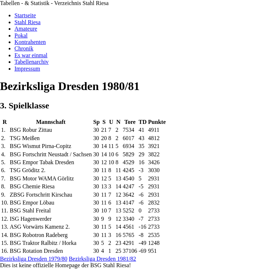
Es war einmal (31, 55)
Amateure (25, 29)
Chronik (23, 48)
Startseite (25, 15)
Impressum (27, 69)
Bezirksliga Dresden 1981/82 (102, 259)
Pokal (20, 35)
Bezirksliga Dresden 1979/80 (33, 259)
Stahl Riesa (27, 22)
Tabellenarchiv (31, 62)
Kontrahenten (30, 42)
